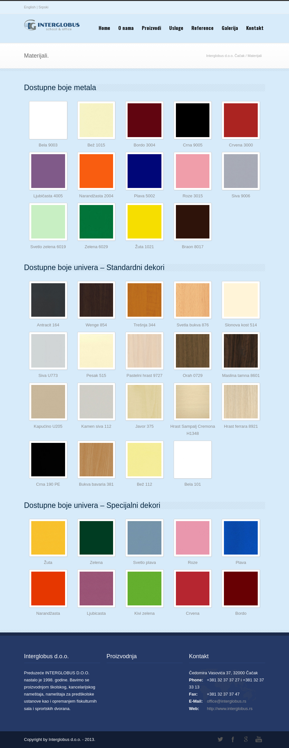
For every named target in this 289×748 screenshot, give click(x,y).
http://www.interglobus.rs (230, 708)
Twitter (220, 739)
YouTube (258, 739)
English (30, 7)
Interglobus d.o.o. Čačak (225, 56)
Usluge (176, 27)
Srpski (44, 7)
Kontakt (255, 27)
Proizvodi (151, 27)
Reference (202, 27)
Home (104, 27)
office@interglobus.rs (226, 701)
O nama (126, 27)
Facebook (232, 739)
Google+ (245, 739)
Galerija (230, 27)
